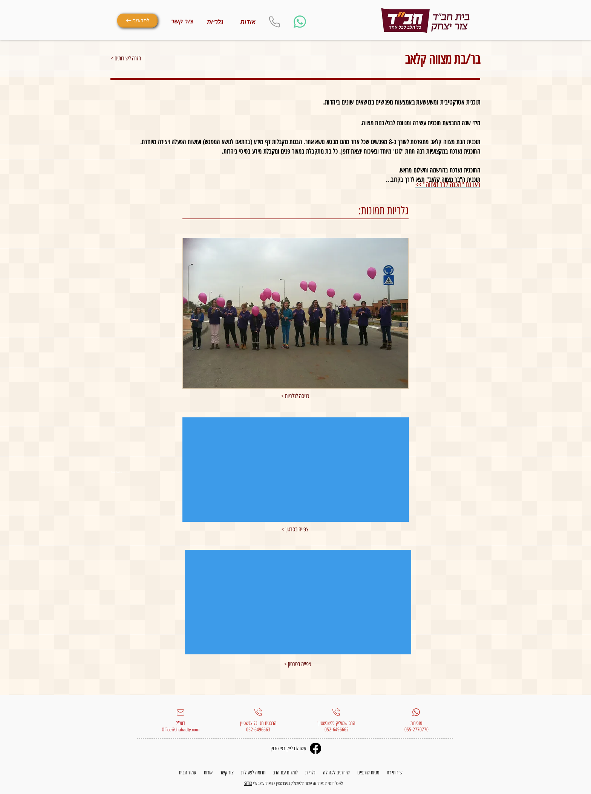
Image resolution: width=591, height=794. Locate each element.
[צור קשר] (182, 21)
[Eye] (425, 21)
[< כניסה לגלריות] (295, 396)
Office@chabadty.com (180, 730)
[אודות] (248, 22)
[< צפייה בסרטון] (298, 664)
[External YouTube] (296, 470)
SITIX (248, 783)
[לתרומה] (137, 21)
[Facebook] (315, 748)
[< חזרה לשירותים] (137, 58)
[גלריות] (215, 22)
